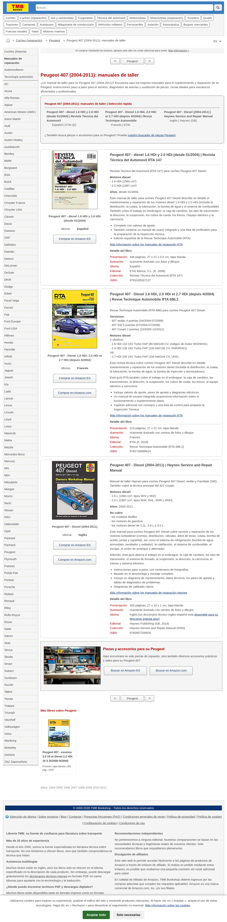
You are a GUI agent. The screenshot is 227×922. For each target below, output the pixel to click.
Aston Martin (12, 119)
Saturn (8, 635)
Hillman (9, 335)
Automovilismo (13, 69)
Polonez (9, 566)
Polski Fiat (11, 573)
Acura (8, 91)
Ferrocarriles (135, 24)
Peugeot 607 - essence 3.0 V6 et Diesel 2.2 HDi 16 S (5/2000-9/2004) (57, 756)
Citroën (9, 216)
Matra (8, 440)
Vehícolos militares (110, 24)
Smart (8, 663)
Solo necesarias (128, 915)
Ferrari (8, 307)
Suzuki (8, 684)
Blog (63, 816)
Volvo (8, 733)
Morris (8, 496)
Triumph (9, 712)
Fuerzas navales (16, 31)
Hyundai (9, 349)
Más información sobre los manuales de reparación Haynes (148, 592)
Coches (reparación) (33, 18)
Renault (9, 600)
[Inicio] (8, 40)
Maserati (10, 433)
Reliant (8, 594)
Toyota (8, 698)
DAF (7, 237)
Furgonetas (85, 18)
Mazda (8, 447)
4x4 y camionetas (62, 18)
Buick (8, 181)
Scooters (193, 18)
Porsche (9, 587)
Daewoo (9, 230)
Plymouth (10, 559)
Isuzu (7, 363)
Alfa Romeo (12, 97)
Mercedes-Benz (14, 454)
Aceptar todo (96, 915)
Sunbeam (10, 677)
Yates (35, 31)
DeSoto (9, 272)
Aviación (152, 24)
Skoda (8, 656)
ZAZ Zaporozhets (15, 761)
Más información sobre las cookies (167, 905)
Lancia (8, 398)
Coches (11, 18)
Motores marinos (54, 31)
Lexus (8, 405)
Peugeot (54, 40)
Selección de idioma (23, 816)
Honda (8, 342)
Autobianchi (12, 147)
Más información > (178, 50)
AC (6, 84)
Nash (7, 503)
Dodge (8, 286)
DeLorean (10, 265)
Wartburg (10, 740)
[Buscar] (218, 7)
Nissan (8, 510)
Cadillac (9, 188)
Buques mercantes (195, 24)
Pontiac (9, 580)
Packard (9, 538)
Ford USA (10, 328)
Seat (7, 643)
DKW (7, 279)
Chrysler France (14, 202)
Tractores (12, 24)
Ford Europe (12, 321)
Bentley (9, 153)
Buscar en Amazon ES (125, 670)
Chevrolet (10, 195)
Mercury (9, 461)
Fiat (6, 314)
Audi (7, 125)
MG (6, 468)
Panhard (9, 545)
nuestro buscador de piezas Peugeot (151, 135)
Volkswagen (12, 726)
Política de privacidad (181, 816)
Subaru (9, 670)
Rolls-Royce (12, 615)
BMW (8, 160)
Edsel (8, 293)
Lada (7, 391)
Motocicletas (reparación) (166, 18)
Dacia (8, 223)
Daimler (9, 251)
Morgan (9, 489)
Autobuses (47, 24)
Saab (7, 628)
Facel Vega (11, 300)
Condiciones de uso (132, 823)
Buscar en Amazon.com (171, 670)
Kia (6, 384)
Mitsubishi (10, 482)
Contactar (75, 816)
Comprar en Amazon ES (75, 238)
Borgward (10, 167)
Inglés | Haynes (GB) (188, 116)
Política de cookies (209, 816)
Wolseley (10, 747)
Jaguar (8, 370)
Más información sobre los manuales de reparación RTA (146, 244)
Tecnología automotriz (18, 76)
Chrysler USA (13, 209)
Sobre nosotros (48, 816)
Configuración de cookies (100, 823)
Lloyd (7, 419)
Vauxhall (9, 719)
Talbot (8, 691)
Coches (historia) (15, 51)
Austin (8, 132)
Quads (207, 18)
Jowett (8, 377)
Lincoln (9, 412)
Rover (8, 622)
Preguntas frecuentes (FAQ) (102, 816)
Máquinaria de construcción (76, 24)
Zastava (9, 754)
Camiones (29, 24)
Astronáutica (171, 24)
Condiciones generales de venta (144, 816)
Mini (7, 475)
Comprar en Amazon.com (74, 392)
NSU (7, 517)
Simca (8, 650)
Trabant (9, 705)
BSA (7, 174)
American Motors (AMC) (20, 112)
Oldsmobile (11, 524)
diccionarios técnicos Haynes (48, 876)
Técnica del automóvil (111, 18)
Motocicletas (138, 18)
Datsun (9, 258)
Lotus (8, 426)
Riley (7, 608)
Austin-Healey (13, 139)
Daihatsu (10, 244)
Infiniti (8, 356)
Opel (7, 531)
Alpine (8, 105)
